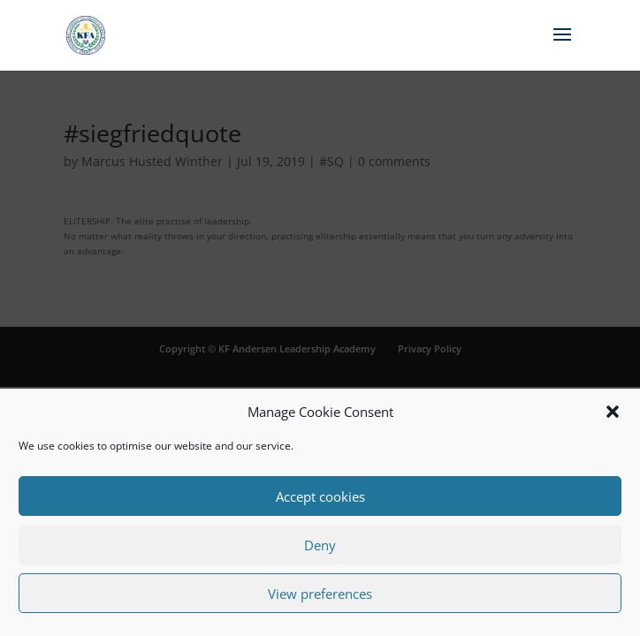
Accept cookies (320, 496)
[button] (612, 411)
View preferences (320, 593)
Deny (320, 545)
